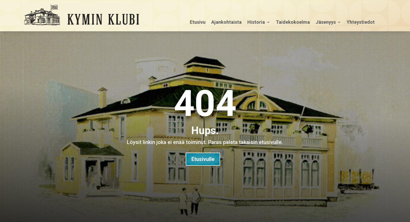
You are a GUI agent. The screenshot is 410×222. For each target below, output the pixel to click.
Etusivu (198, 22)
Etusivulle (202, 159)
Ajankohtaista (226, 22)
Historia (256, 22)
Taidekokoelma (293, 22)
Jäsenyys (326, 22)
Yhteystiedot (361, 22)
